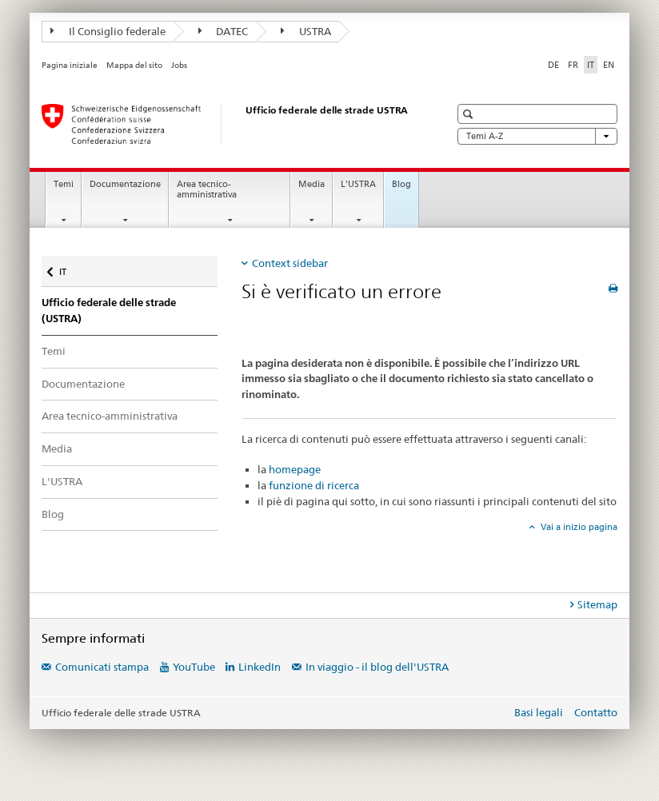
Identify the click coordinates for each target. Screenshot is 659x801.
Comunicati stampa (102, 666)
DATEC (223, 31)
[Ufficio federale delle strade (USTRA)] (229, 124)
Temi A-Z (537, 136)
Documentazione (125, 184)
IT (72, 268)
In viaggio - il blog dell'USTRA (377, 666)
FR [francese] (573, 64)
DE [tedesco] (553, 64)
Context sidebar (290, 263)
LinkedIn (259, 666)
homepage (295, 469)
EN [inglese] (608, 64)
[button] (470, 114)
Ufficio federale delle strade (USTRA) (109, 310)
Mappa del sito (134, 65)
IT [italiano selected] (590, 64)
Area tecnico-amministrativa (207, 189)
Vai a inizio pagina (577, 526)
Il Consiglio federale (108, 31)
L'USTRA (358, 184)
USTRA (306, 31)
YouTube (194, 666)
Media (311, 184)
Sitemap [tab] (597, 604)
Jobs (179, 65)
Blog (401, 184)
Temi (64, 184)
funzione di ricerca (314, 485)
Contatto (595, 712)
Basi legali (538, 712)
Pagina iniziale (70, 65)
